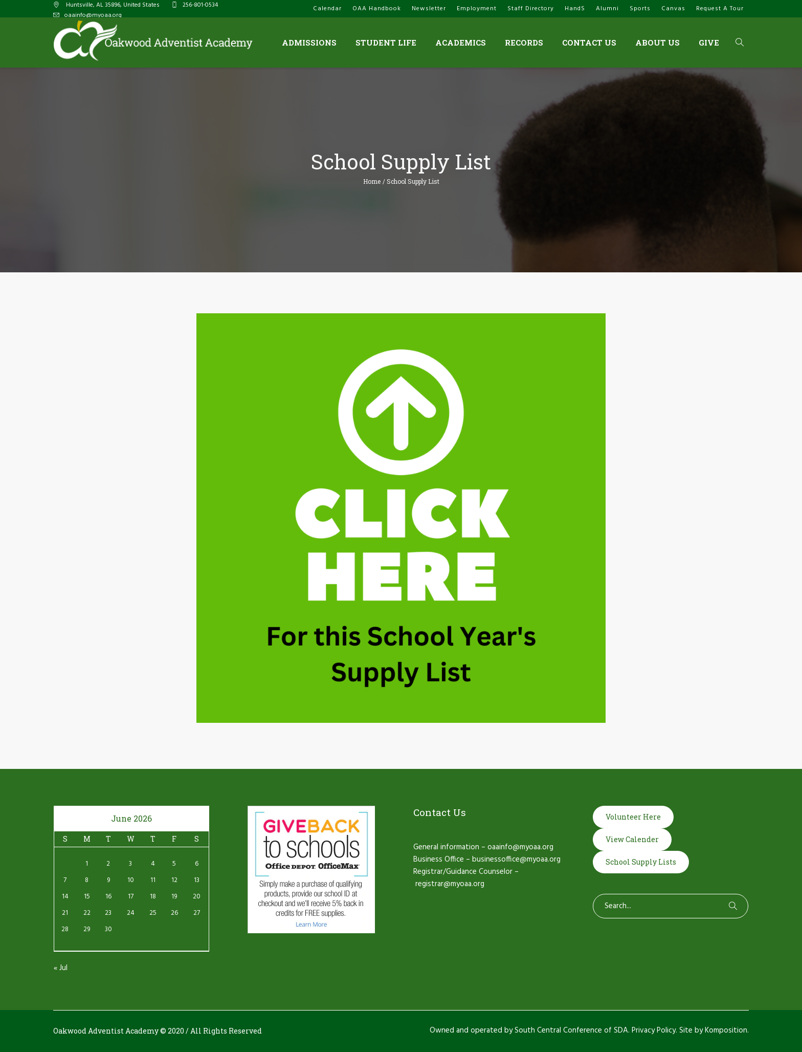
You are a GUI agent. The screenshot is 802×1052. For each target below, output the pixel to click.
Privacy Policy (654, 1030)
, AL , (112, 5)
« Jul (61, 968)
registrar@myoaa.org (449, 884)
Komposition (726, 1030)
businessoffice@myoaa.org (516, 859)
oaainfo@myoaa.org (93, 15)
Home (372, 181)
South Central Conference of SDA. (572, 1030)
